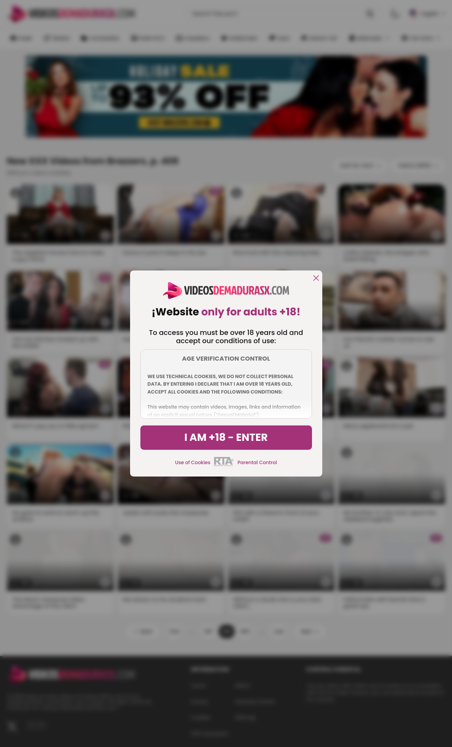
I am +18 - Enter (226, 437)
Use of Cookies (192, 462)
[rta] (224, 465)
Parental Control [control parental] (257, 462)
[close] (316, 278)
